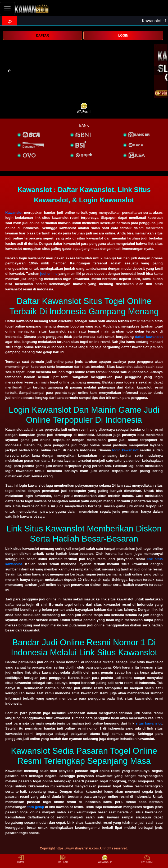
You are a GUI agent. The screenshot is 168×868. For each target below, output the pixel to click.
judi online (48, 274)
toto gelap (36, 807)
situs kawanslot (149, 723)
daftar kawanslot (149, 337)
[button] (9, 70)
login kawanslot (125, 450)
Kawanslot (13, 213)
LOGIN (123, 35)
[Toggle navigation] (7, 8)
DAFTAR (42, 35)
